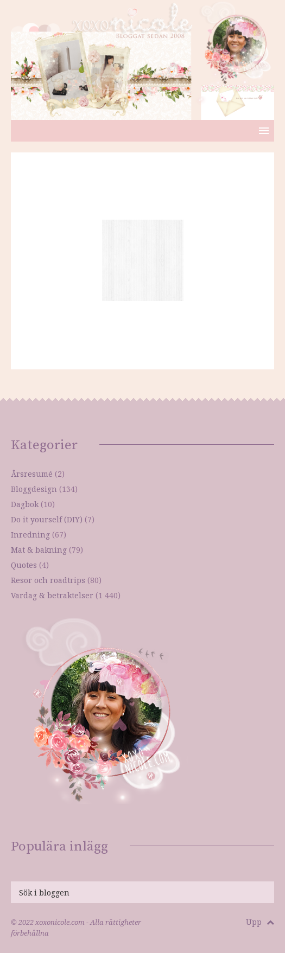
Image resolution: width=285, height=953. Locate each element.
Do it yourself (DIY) (47, 519)
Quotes (24, 565)
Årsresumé (32, 474)
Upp (260, 922)
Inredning (30, 534)
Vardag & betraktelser (52, 595)
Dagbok (25, 504)
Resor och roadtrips (48, 580)
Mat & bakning (39, 550)
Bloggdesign (34, 489)
